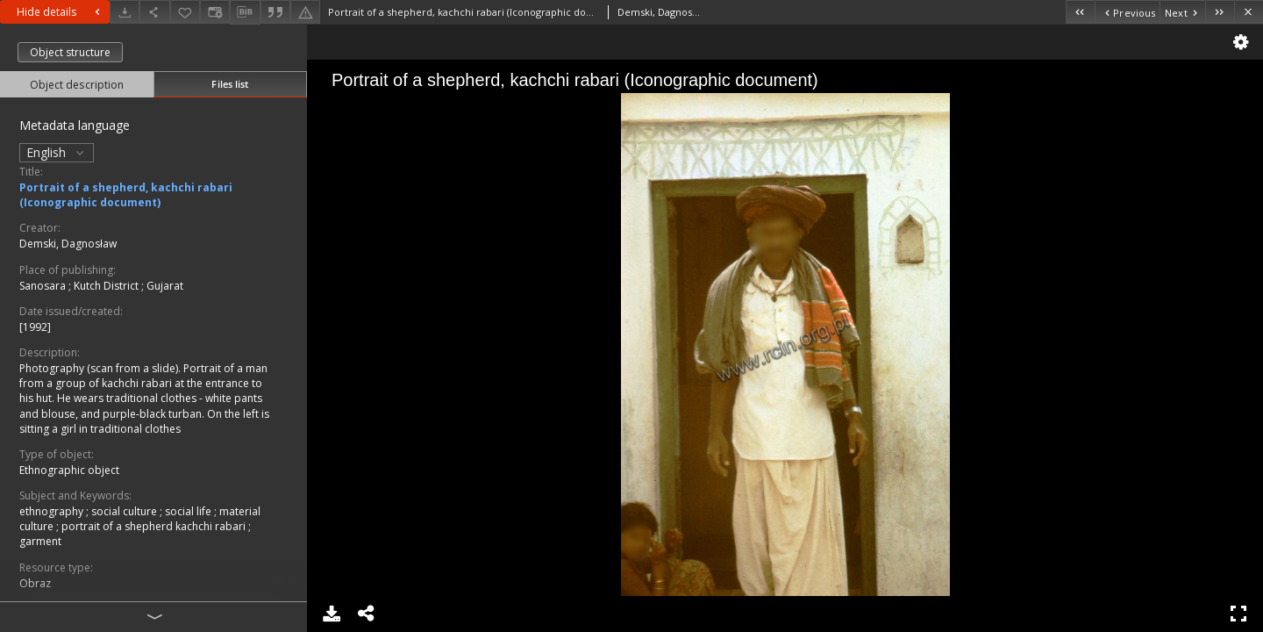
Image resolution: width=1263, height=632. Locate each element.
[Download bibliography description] (245, 12)
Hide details (60, 11)
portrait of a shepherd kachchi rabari (154, 526)
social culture (125, 511)
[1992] (35, 327)
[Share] (154, 12)
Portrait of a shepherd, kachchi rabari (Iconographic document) (125, 195)
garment (40, 541)
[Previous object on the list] (1127, 12)
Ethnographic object (69, 470)
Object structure (70, 52)
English (56, 152)
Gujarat (164, 285)
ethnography (52, 511)
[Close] (1248, 12)
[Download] (124, 12)
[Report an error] (305, 12)
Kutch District (107, 285)
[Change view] (215, 12)
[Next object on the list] (1182, 12)
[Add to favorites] (185, 12)
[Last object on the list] (1219, 12)
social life (189, 511)
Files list (229, 83)
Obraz (35, 583)
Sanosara (43, 285)
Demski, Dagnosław (68, 243)
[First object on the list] (1080, 12)
